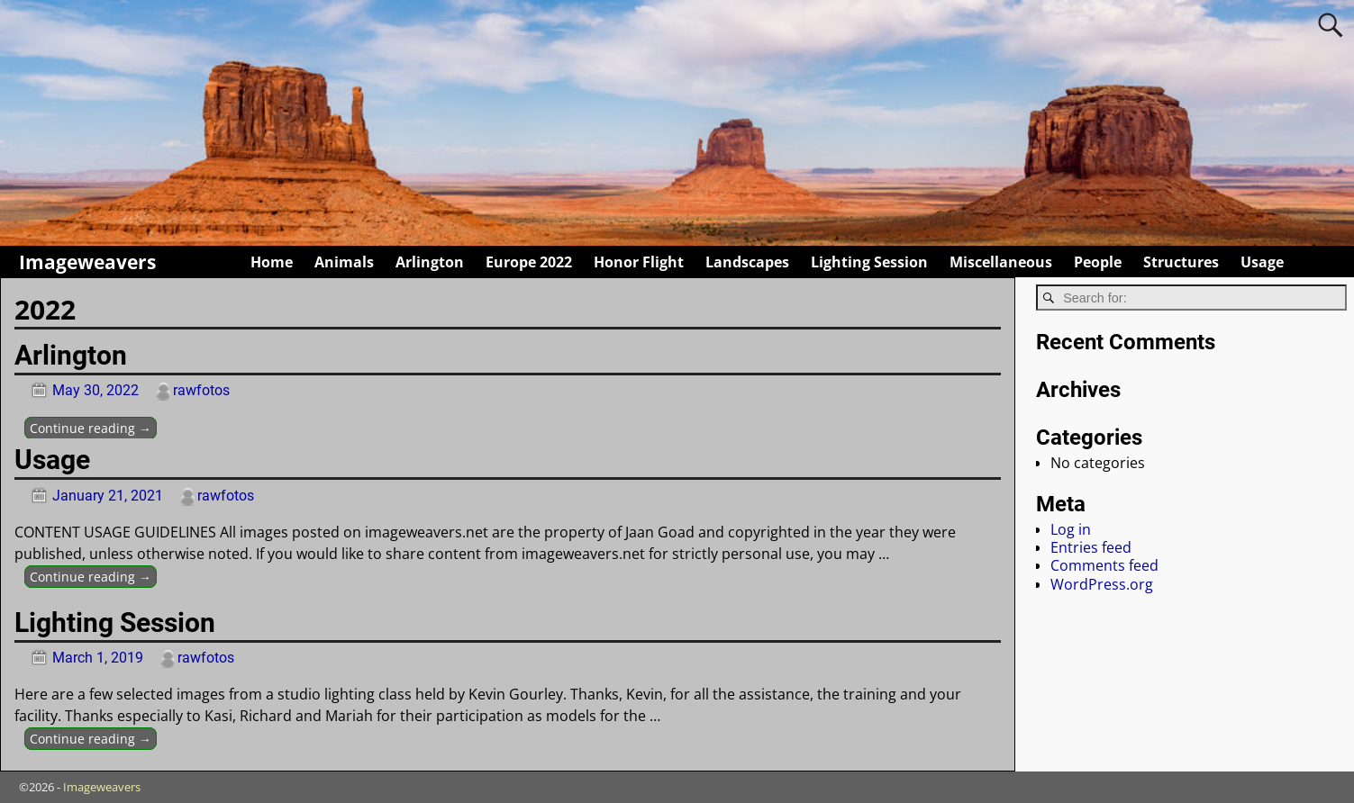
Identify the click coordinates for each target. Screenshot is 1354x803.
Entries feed (1090, 547)
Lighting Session (869, 262)
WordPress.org (1101, 584)
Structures (1181, 262)
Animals (344, 262)
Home (271, 262)
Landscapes (747, 262)
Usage (1262, 262)
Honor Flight (639, 262)
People (1098, 262)
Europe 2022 (529, 262)
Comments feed (1104, 565)
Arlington (429, 262)
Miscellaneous (1001, 262)
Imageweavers (87, 261)
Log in (1070, 529)
